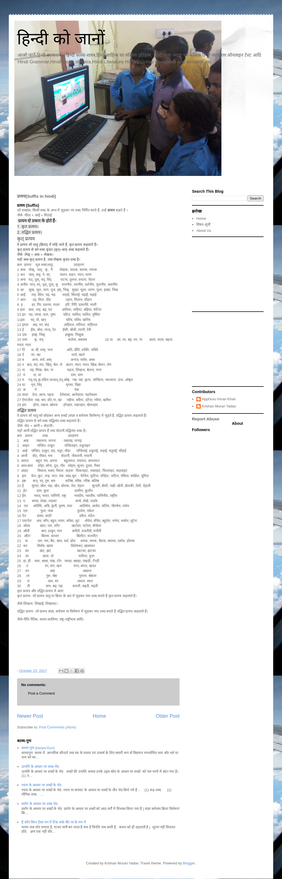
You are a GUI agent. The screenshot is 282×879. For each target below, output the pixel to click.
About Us (203, 230)
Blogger (189, 863)
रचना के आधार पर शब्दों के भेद (41, 785)
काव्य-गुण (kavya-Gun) (38, 748)
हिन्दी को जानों (61, 38)
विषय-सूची (203, 224)
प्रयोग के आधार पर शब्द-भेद (39, 804)
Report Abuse (205, 419)
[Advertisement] (228, 274)
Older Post (168, 716)
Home (99, 716)
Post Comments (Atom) (57, 727)
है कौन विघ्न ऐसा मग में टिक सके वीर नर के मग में (53, 822)
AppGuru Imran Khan (219, 399)
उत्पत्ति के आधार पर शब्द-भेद (40, 766)
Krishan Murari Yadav (219, 406)
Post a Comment (41, 693)
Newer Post (30, 716)
